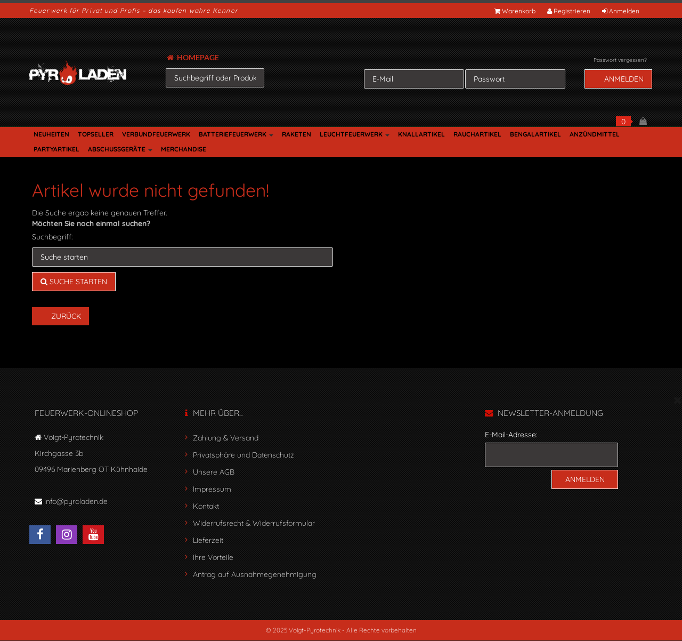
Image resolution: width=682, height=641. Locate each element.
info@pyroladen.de (76, 501)
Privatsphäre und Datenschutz (243, 455)
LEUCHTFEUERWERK (354, 134)
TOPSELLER (95, 134)
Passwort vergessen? (620, 60)
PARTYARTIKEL (56, 149)
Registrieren (569, 11)
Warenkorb (515, 11)
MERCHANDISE (183, 149)
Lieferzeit (208, 540)
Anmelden (621, 11)
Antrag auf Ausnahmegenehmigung (254, 574)
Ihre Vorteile (213, 557)
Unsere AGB (213, 472)
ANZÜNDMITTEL (595, 134)
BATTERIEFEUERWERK (236, 134)
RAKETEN (296, 134)
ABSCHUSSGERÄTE (120, 149)
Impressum (212, 489)
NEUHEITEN (51, 134)
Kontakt (206, 506)
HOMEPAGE (193, 57)
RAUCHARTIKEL (477, 134)
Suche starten (73, 281)
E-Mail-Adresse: (511, 434)
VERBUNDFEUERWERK (156, 134)
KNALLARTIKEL (421, 134)
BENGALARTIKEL (535, 134)
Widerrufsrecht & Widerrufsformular (254, 523)
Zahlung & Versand (225, 438)
